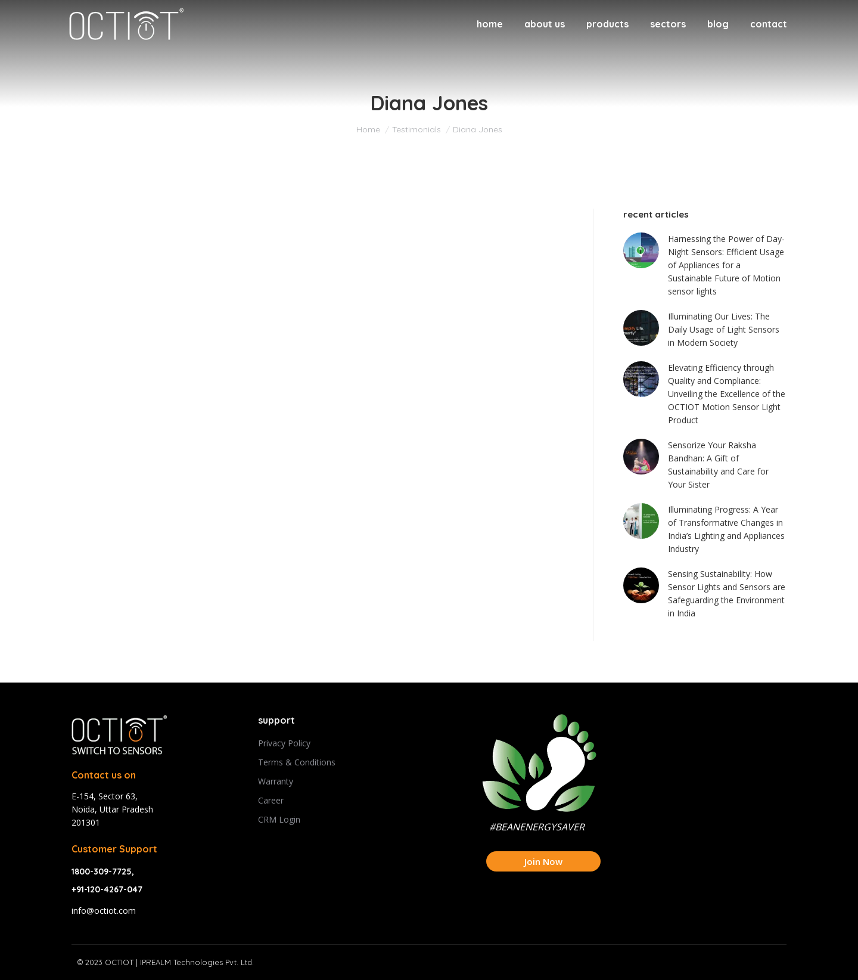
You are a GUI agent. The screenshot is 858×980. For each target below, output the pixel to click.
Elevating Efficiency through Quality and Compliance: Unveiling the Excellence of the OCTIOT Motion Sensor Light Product (726, 394)
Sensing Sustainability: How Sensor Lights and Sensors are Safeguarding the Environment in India (726, 593)
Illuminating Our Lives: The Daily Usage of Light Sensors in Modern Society (723, 329)
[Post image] (641, 250)
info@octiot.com (104, 910)
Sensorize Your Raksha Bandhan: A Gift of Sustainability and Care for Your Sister (718, 464)
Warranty (275, 781)
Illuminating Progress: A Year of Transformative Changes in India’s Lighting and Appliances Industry (726, 529)
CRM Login (279, 819)
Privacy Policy (284, 743)
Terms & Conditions (296, 762)
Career (271, 800)
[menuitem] (489, 24)
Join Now (543, 861)
